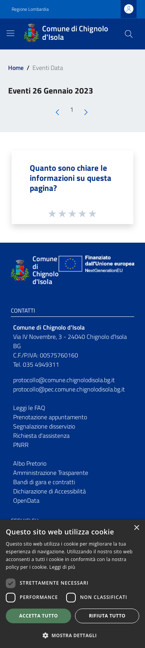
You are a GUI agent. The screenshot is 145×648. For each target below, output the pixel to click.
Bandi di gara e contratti (44, 481)
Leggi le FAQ (29, 407)
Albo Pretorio (29, 463)
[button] (72, 635)
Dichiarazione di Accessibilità (49, 491)
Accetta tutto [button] (38, 615)
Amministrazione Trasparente (50, 472)
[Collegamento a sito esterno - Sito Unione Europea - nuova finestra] (95, 270)
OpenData (26, 500)
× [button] (136, 528)
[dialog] (72, 584)
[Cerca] (128, 34)
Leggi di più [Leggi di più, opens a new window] (62, 567)
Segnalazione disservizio (44, 426)
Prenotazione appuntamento (50, 417)
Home (16, 67)
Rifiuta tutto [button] (107, 615)
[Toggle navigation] (10, 33)
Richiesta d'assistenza (41, 435)
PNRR (21, 444)
